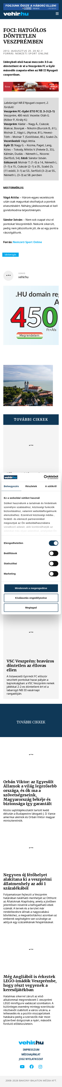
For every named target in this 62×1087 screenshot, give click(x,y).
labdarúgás (10, 254)
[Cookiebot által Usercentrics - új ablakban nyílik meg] (44, 477)
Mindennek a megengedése (31, 588)
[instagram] (40, 1067)
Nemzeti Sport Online (27, 242)
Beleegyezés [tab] (11, 486)
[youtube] (22, 1067)
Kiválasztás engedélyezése (31, 597)
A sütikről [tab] (51, 486)
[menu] (57, 14)
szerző (21, 273)
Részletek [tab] (31, 486)
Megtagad (31, 607)
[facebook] (31, 1067)
